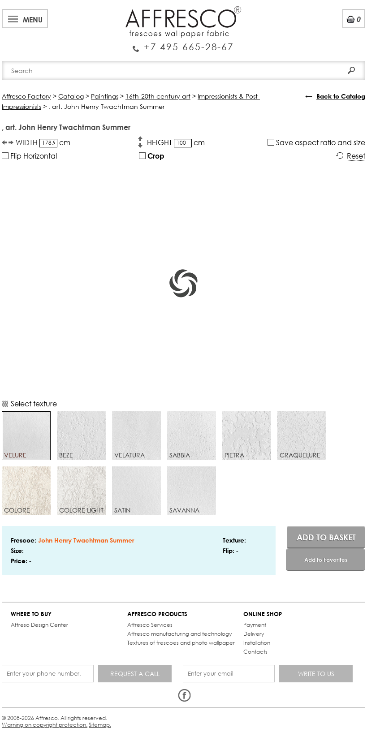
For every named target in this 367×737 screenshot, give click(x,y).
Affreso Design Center (39, 625)
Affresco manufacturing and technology (179, 634)
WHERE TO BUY (31, 614)
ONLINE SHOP (262, 614)
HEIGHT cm (176, 142)
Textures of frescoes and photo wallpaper (181, 642)
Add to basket (326, 537)
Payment (254, 625)
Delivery (253, 634)
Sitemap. (100, 724)
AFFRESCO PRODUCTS (157, 614)
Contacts (255, 651)
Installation (256, 642)
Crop (151, 155)
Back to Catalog (340, 96)
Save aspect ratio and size (316, 142)
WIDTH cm (43, 142)
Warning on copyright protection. (44, 724)
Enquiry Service (183, 43)
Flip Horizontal (29, 155)
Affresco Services (150, 625)
